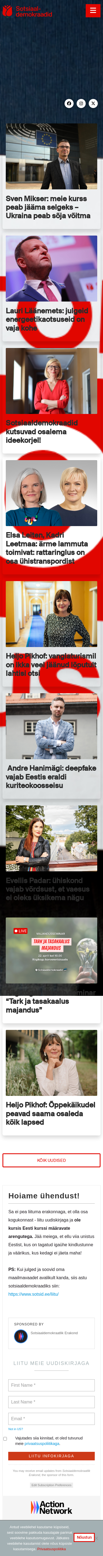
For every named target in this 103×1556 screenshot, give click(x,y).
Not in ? (15, 1429)
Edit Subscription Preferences (51, 1485)
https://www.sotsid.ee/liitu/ (33, 1294)
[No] (96, 1538)
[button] (93, 10)
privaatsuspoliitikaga (42, 1443)
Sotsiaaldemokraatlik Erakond (54, 1333)
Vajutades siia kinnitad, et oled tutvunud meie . (45, 1441)
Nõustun (84, 1537)
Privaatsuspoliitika (51, 1549)
